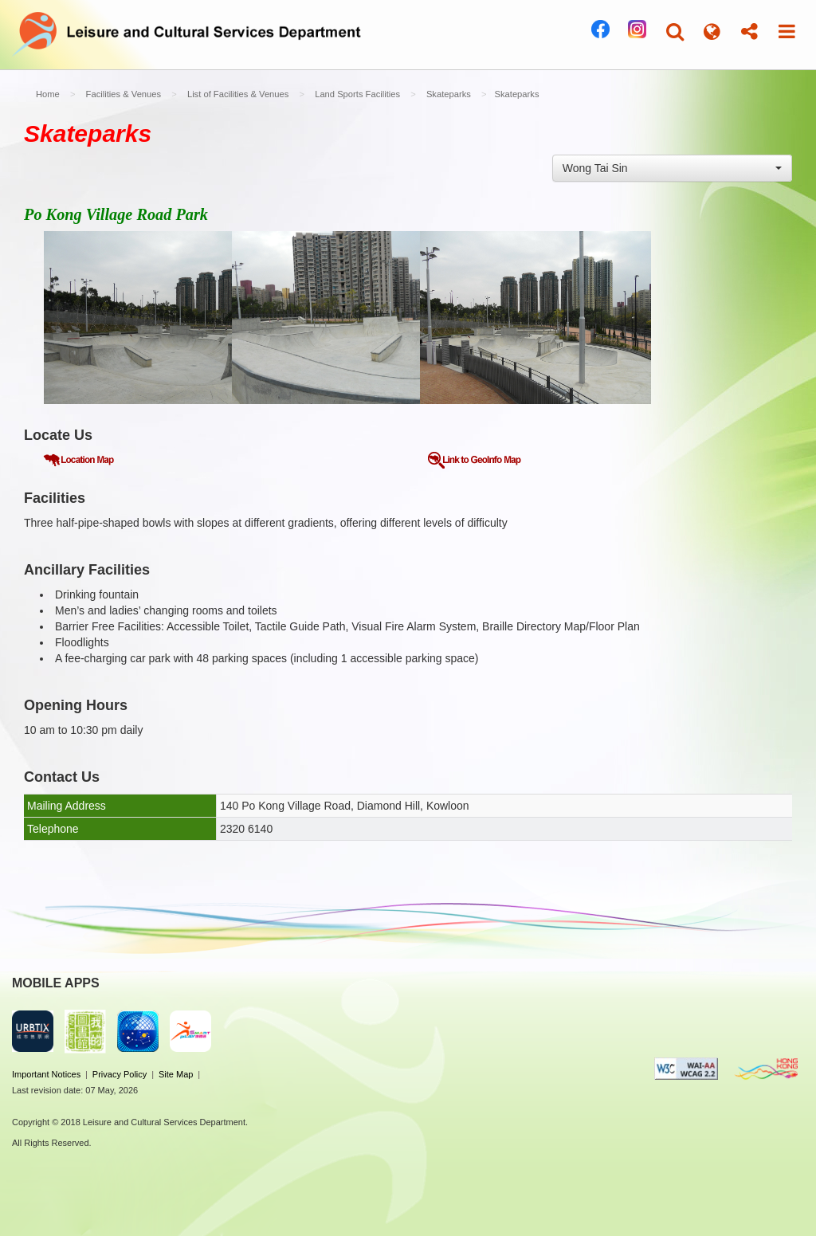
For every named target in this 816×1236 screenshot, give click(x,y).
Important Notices (46, 1074)
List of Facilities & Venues (237, 94)
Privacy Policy (119, 1074)
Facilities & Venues (124, 94)
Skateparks (448, 94)
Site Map (176, 1074)
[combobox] (672, 168)
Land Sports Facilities (357, 94)
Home (48, 94)
